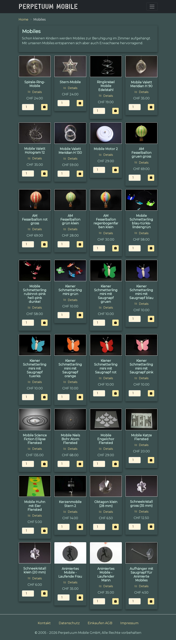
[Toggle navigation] (152, 7)
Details (35, 92)
